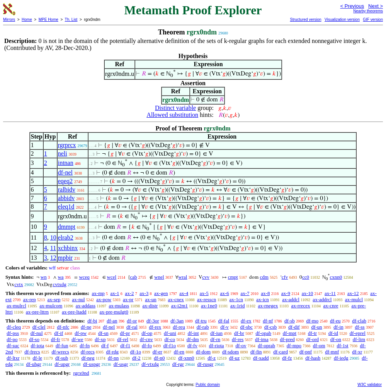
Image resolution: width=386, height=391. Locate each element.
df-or (132, 321)
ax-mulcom (50, 306)
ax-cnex (176, 299)
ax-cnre (330, 306)
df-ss (359, 327)
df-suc (13, 345)
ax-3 (143, 293)
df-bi (92, 321)
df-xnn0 (186, 358)
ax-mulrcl (16, 306)
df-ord (312, 339)
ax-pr (128, 299)
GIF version (373, 19)
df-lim (359, 339)
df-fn (85, 345)
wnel (159, 277)
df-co (170, 339)
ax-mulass (119, 306)
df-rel (122, 339)
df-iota (37, 345)
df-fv (192, 345)
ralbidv (66, 189)
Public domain (208, 384)
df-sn (103, 333)
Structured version (305, 19)
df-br (239, 333)
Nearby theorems (368, 11)
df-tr (312, 333)
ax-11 (330, 293)
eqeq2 (65, 181)
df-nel (65, 172)
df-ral (132, 327)
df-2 (136, 358)
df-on (335, 339)
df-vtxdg (150, 364)
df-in (338, 327)
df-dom (203, 352)
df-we (77, 339)
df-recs (88, 352)
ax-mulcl (354, 299)
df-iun (216, 333)
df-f (105, 345)
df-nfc (63, 327)
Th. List (71, 19)
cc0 (305, 277)
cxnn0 (336, 277)
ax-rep (29, 299)
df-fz (287, 358)
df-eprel (358, 333)
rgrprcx (67, 145)
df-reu (179, 327)
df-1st (342, 345)
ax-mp (98, 293)
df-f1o (169, 345)
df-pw (81, 333)
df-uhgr (33, 364)
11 (53, 248)
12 (53, 257)
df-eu (335, 321)
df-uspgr (91, 364)
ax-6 (224, 293)
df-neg (88, 358)
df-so (34, 339)
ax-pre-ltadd (74, 312)
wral (182, 277)
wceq (84, 277)
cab (133, 277)
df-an (112, 321)
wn (44, 277)
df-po (12, 339)
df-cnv (146, 339)
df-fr (55, 339)
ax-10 (307, 293)
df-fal (223, 321)
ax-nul (78, 299)
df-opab (263, 333)
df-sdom (230, 352)
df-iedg (341, 358)
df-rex (155, 327)
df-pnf (305, 352)
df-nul (37, 333)
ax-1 (115, 293)
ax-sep (54, 299)
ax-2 (129, 293)
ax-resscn (206, 299)
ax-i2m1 (179, 306)
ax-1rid (237, 306)
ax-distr (150, 306)
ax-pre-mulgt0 (114, 312)
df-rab (203, 327)
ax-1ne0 (209, 306)
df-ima (262, 339)
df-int (193, 333)
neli (62, 153)
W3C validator (369, 384)
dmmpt (66, 226)
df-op (146, 333)
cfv (285, 277)
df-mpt (289, 333)
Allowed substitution (172, 114)
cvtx (18, 284)
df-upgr (62, 364)
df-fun (62, 345)
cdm (264, 277)
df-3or (152, 321)
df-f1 (125, 345)
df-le (37, 358)
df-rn (215, 339)
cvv (205, 277)
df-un (316, 327)
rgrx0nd (81, 373)
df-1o (135, 352)
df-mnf (332, 352)
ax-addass (85, 306)
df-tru (201, 321)
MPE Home (48, 19)
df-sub (61, 358)
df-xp (100, 339)
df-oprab (266, 345)
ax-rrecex (300, 306)
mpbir (65, 257)
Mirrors (9, 19)
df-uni (170, 333)
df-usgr (121, 364)
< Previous (352, 6)
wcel (112, 277)
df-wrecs (60, 352)
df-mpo (294, 345)
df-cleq (14, 327)
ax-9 (285, 293)
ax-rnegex (268, 306)
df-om (319, 345)
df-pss (13, 333)
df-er (157, 352)
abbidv (66, 198)
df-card (280, 352)
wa (60, 277)
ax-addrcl (322, 299)
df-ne (86, 327)
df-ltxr (13, 358)
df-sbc (246, 327)
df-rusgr (205, 364)
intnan (65, 162)
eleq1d (66, 206)
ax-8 (265, 293)
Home (27, 19)
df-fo (147, 345)
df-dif (294, 327)
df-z (211, 358)
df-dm (193, 339)
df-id (333, 333)
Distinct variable (175, 108)
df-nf (268, 321)
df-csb (270, 327)
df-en (179, 352)
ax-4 (183, 293)
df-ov (240, 345)
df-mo (312, 321)
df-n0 (159, 358)
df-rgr (178, 364)
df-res (237, 339)
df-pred (287, 339)
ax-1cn (236, 299)
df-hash (312, 358)
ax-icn (262, 299)
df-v (224, 327)
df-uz (234, 358)
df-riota (216, 345)
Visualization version (342, 19)
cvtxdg (59, 284)
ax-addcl (290, 299)
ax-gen (161, 293)
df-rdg (112, 352)
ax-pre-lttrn (37, 312)
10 (53, 237)
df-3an (177, 321)
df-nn (113, 358)
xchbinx (68, 248)
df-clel (39, 327)
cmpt (233, 277)
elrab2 (65, 237)
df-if (58, 333)
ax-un (150, 299)
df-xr (357, 352)
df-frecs (32, 352)
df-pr (125, 333)
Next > (375, 6)
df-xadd (261, 358)
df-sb (289, 321)
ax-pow (103, 299)
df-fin (256, 352)
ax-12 (353, 293)
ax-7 (244, 293)
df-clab (359, 321)
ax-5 (204, 293)
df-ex (246, 321)
